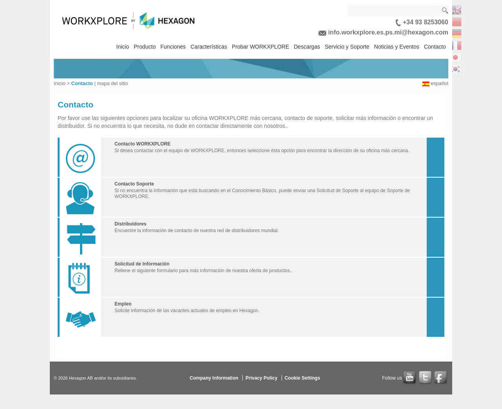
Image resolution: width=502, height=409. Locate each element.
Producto (145, 47)
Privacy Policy (261, 377)
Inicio (122, 47)
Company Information (214, 377)
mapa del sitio (112, 83)
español (439, 83)
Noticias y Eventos (396, 47)
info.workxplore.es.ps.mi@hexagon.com (383, 32)
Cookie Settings (302, 377)
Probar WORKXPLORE (260, 47)
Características (209, 47)
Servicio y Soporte (347, 47)
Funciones (173, 47)
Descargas (307, 47)
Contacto (435, 47)
